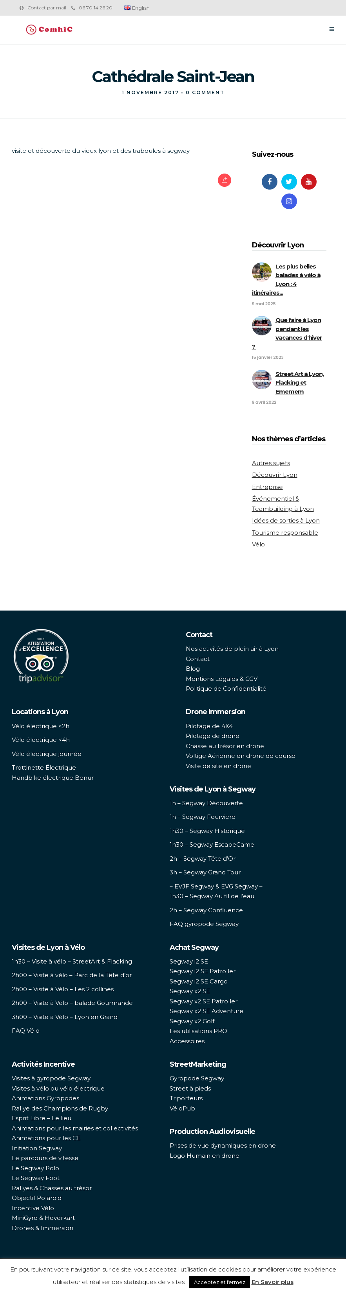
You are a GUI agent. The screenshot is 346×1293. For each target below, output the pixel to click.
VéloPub (182, 1108)
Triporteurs (186, 1098)
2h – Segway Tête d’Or (202, 858)
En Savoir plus (272, 1282)
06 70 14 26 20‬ (91, 8)
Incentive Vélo (33, 1208)
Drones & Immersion (42, 1228)
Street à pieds (190, 1088)
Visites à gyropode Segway (51, 1078)
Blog (193, 668)
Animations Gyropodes (45, 1098)
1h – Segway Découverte (206, 803)
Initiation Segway (37, 1148)
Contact (198, 659)
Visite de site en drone (218, 766)
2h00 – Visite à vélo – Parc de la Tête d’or (72, 975)
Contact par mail (46, 8)
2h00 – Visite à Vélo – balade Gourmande (72, 1002)
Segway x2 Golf (192, 1021)
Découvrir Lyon (274, 474)
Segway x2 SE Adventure (206, 1011)
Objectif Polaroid (37, 1198)
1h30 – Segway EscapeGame (212, 844)
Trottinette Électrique (44, 767)
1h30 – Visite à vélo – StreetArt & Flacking (72, 961)
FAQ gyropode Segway (204, 924)
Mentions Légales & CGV (221, 678)
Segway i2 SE (189, 961)
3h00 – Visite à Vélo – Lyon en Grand (65, 1017)
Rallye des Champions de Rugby (60, 1108)
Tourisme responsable (285, 532)
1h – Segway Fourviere (202, 816)
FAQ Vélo (26, 1030)
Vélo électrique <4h (41, 739)
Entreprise (267, 487)
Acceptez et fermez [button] (219, 1282)
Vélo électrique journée (47, 754)
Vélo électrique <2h (40, 726)
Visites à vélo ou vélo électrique (58, 1088)
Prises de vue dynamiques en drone (223, 1145)
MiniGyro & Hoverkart (43, 1217)
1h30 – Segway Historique (207, 831)
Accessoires (187, 1041)
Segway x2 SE (190, 991)
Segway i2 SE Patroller (202, 971)
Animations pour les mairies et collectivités (75, 1128)
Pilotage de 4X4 (209, 726)
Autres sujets (271, 463)
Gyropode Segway (197, 1078)
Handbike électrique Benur (53, 777)
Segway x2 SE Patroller (203, 1001)
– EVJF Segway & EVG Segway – (216, 886)
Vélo (258, 544)
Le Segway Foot (36, 1178)
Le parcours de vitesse (45, 1158)
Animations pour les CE (46, 1138)
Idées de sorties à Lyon (286, 520)
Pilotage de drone (212, 736)
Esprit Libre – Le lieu (41, 1118)
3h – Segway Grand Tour (205, 872)
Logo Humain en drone (204, 1155)
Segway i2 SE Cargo (199, 981)
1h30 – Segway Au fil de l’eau (212, 896)
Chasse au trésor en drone (225, 746)
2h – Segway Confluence (206, 910)
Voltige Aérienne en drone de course (240, 755)
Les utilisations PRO (198, 1031)
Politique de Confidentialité (226, 688)
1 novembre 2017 (150, 92)
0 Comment (205, 92)
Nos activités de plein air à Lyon (232, 648)
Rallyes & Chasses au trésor (52, 1188)
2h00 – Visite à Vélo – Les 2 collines (63, 989)
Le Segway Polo (35, 1168)
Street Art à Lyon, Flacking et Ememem (299, 382)
